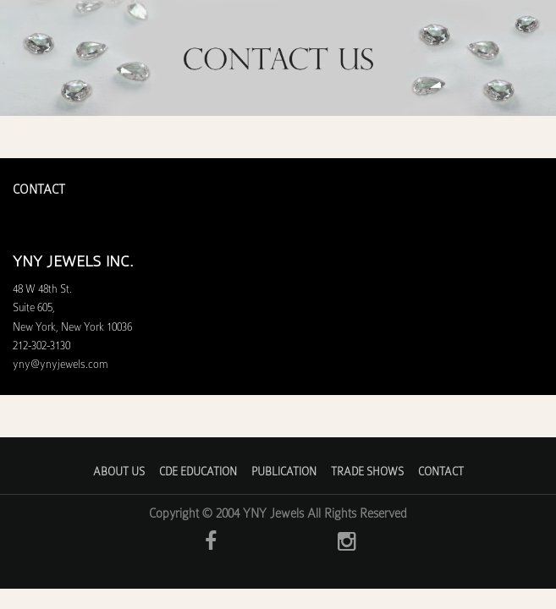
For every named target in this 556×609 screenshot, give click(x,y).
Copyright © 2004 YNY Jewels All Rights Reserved (278, 513)
